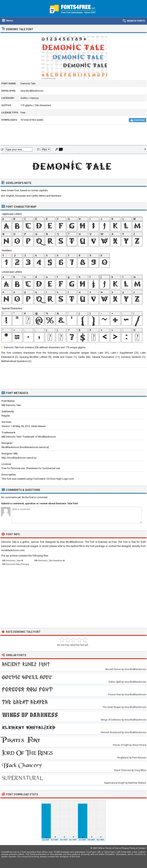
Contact (142, 848)
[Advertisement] (73, 135)
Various (34, 98)
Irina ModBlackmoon (31, 90)
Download (138, 120)
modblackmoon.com (12, 550)
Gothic (24, 98)
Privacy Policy (128, 848)
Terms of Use (112, 848)
